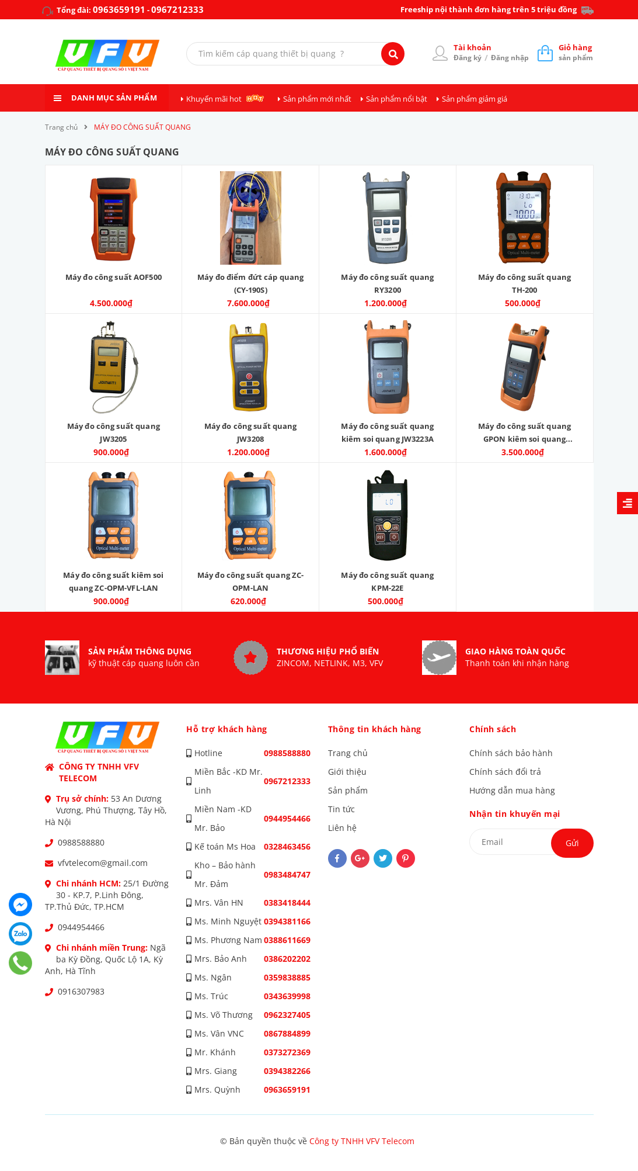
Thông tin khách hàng (374, 729)
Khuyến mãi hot (214, 98)
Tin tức (341, 809)
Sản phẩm (348, 790)
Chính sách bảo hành (511, 752)
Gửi (572, 842)
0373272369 (287, 1052)
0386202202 (287, 958)
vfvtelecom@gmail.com (103, 862)
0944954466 (81, 927)
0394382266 (287, 1070)
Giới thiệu (347, 771)
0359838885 (287, 977)
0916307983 (81, 991)
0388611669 (287, 939)
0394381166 (287, 921)
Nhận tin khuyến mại (514, 813)
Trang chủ (348, 752)
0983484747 (287, 874)
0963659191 (119, 9)
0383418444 (287, 902)
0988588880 (81, 842)
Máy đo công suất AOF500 (113, 277)
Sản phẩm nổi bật (396, 98)
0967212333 (177, 9)
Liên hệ (342, 827)
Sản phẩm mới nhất (317, 98)
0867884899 (287, 1033)
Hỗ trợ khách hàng (226, 729)
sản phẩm (576, 52)
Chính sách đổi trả (505, 771)
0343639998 (287, 996)
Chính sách (492, 729)
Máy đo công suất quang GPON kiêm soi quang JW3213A (524, 439)
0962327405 (287, 1014)
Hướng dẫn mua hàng (512, 790)
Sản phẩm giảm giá (474, 98)
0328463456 (287, 846)
